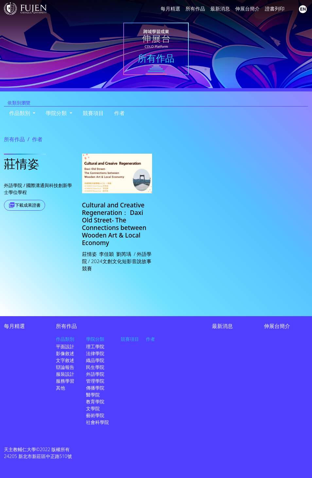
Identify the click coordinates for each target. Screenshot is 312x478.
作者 (119, 113)
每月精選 (170, 8)
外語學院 (95, 374)
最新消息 (220, 8)
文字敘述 (65, 360)
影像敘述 (65, 353)
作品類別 (65, 339)
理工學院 (95, 346)
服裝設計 (65, 374)
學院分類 (95, 339)
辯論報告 (65, 367)
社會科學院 (97, 422)
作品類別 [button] (20, 113)
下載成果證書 (28, 205)
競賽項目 (93, 113)
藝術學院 (95, 415)
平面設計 (65, 346)
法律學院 (95, 353)
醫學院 (93, 395)
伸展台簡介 (247, 8)
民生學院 (95, 367)
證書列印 (275, 8)
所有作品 (195, 8)
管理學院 (95, 381)
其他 (60, 388)
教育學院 (95, 401)
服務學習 (65, 381)
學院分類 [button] (57, 113)
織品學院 (95, 360)
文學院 (93, 408)
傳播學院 (95, 388)
